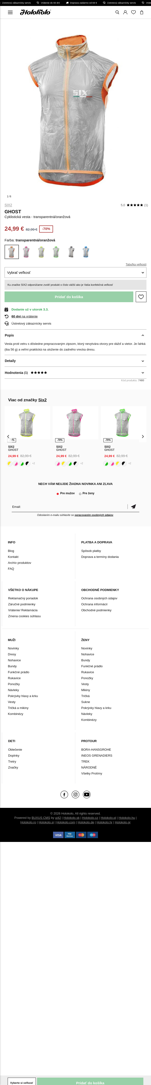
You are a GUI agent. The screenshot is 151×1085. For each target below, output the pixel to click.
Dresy (12, 654)
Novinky (13, 648)
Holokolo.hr (105, 822)
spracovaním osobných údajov (94, 515)
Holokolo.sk (72, 818)
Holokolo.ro (28, 822)
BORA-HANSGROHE (96, 749)
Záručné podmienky (21, 604)
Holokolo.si (46, 822)
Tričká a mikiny (18, 708)
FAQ (11, 569)
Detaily (10, 361)
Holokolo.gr (123, 822)
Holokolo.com (65, 822)
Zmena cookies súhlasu (24, 616)
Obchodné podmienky (96, 610)
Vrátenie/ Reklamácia (23, 610)
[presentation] (8, 436)
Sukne (85, 702)
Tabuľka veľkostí (136, 264)
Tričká (85, 696)
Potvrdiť (133, 506)
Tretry (12, 761)
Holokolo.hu (127, 818)
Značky (13, 767)
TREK (85, 761)
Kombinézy (15, 714)
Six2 (8, 205)
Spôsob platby (91, 551)
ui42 (58, 818)
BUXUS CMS (41, 818)
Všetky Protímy (91, 773)
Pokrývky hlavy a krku (23, 696)
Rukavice (14, 678)
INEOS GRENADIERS (96, 755)
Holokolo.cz (90, 818)
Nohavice (14, 660)
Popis (9, 335)
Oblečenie (15, 749)
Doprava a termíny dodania (100, 557)
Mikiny (85, 690)
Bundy (12, 666)
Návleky (13, 690)
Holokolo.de (86, 822)
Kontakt (13, 557)
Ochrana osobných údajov (99, 598)
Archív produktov (19, 563)
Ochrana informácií (94, 604)
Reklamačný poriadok (23, 598)
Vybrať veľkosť (19, 272)
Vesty (12, 702)
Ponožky (14, 684)
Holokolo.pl (108, 818)
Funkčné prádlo (18, 672)
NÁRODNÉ (89, 767)
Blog (11, 551)
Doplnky (13, 755)
